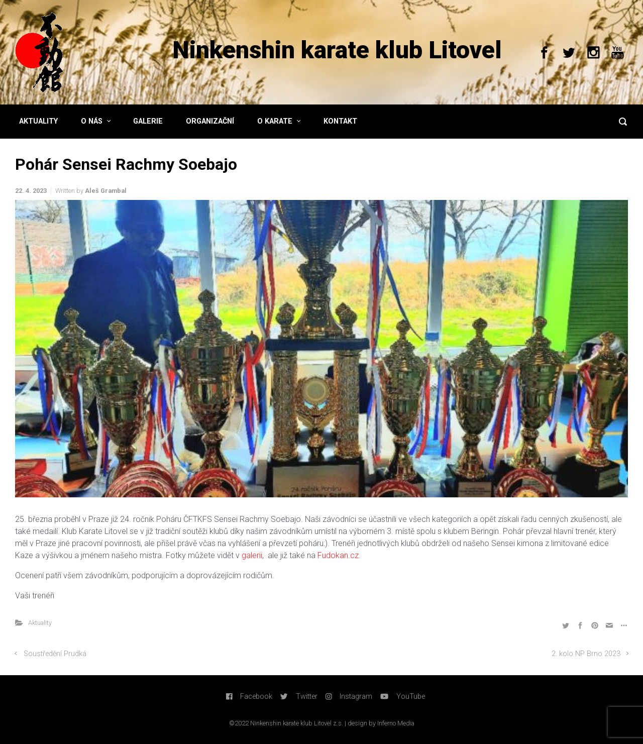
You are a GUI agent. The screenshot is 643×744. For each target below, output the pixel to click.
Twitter (298, 696)
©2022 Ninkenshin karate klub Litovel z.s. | (288, 723)
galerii (252, 555)
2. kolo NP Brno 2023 (586, 654)
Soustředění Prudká (55, 654)
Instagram (349, 696)
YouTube (402, 696)
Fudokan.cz (338, 555)
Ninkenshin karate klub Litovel (337, 50)
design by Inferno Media (381, 723)
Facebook (249, 696)
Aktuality (40, 622)
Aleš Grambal (106, 190)
